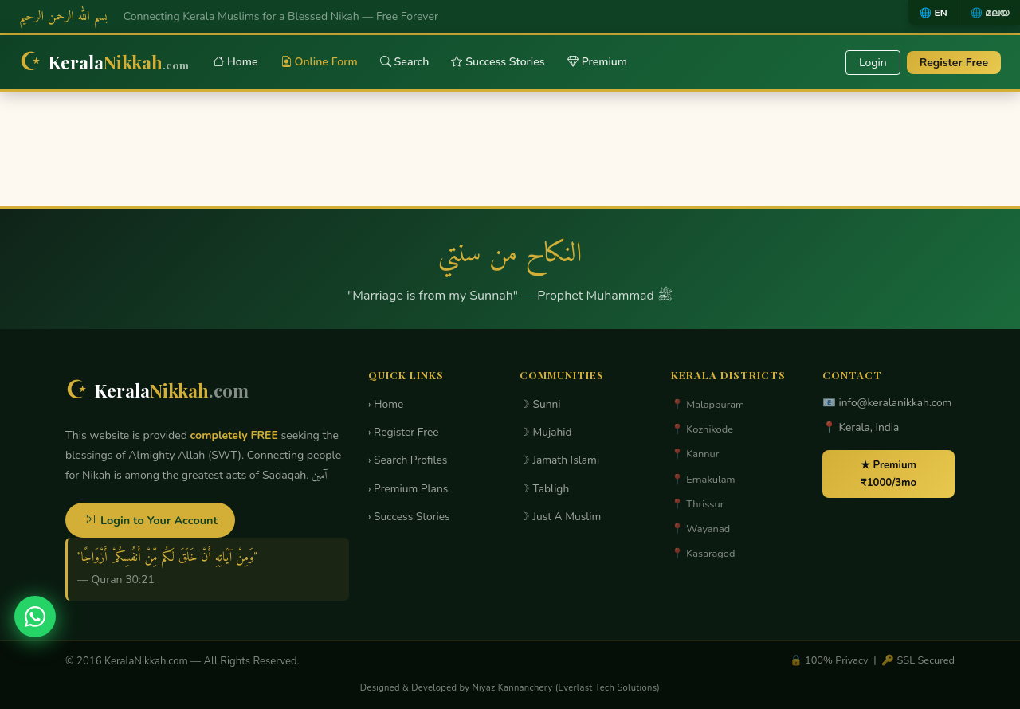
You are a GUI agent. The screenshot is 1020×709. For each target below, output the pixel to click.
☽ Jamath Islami (559, 460)
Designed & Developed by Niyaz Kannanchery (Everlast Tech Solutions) (510, 688)
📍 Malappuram (707, 405)
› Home (385, 404)
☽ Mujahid (546, 432)
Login (873, 62)
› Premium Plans (408, 488)
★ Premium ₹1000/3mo (888, 474)
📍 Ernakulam (703, 479)
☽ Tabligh (544, 488)
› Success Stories (409, 516)
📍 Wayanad (700, 529)
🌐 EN (933, 12)
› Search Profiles (407, 460)
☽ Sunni (540, 404)
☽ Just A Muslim (560, 516)
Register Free (954, 62)
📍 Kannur (695, 454)
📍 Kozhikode (702, 429)
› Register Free (403, 432)
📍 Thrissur (697, 504)
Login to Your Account (150, 520)
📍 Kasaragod (703, 553)
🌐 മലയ (990, 12)
